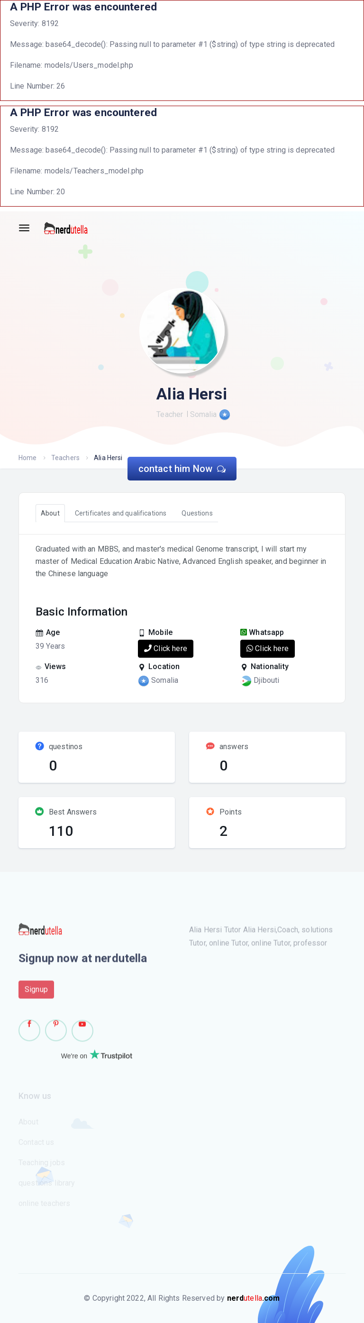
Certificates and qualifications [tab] (121, 513)
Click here (165, 648)
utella (253, 1298)
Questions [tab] (197, 513)
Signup (36, 992)
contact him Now (182, 468)
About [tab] (50, 513)
